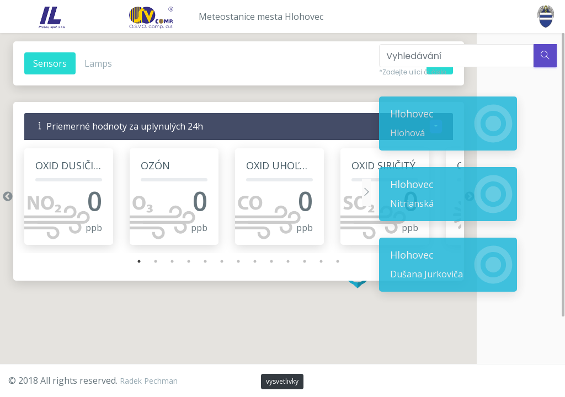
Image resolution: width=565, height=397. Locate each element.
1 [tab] (126, 261)
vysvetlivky (282, 381)
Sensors (49, 63)
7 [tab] (226, 261)
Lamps (97, 63)
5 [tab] (193, 261)
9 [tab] (259, 261)
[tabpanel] (68, 196)
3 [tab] (160, 261)
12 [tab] (309, 261)
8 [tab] (242, 261)
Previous (7, 196)
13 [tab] (325, 261)
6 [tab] (209, 261)
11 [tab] (292, 261)
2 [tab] (143, 261)
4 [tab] (176, 261)
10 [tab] (275, 261)
